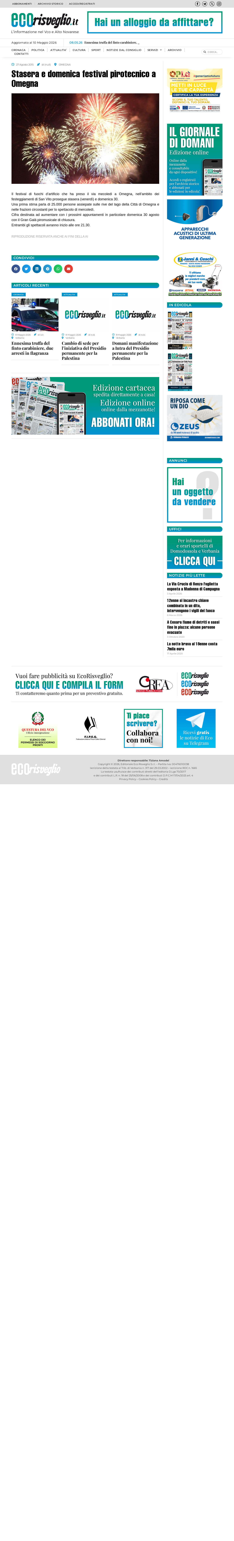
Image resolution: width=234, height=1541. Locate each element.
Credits (163, 779)
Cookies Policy (148, 779)
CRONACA (19, 50)
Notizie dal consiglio (124, 50)
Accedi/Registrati (82, 3)
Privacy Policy (127, 779)
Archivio (175, 50)
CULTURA (79, 50)
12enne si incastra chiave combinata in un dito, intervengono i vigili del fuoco (191, 606)
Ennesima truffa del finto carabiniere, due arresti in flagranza (32, 348)
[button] (16, 268)
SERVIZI (154, 50)
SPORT (96, 50)
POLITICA (37, 50)
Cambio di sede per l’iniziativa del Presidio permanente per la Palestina (84, 350)
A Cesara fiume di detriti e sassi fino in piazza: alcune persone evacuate (193, 628)
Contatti (21, 53)
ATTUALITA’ (58, 50)
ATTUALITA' (69, 294)
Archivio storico (50, 3)
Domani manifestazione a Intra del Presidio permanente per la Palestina (135, 350)
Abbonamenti (22, 3)
